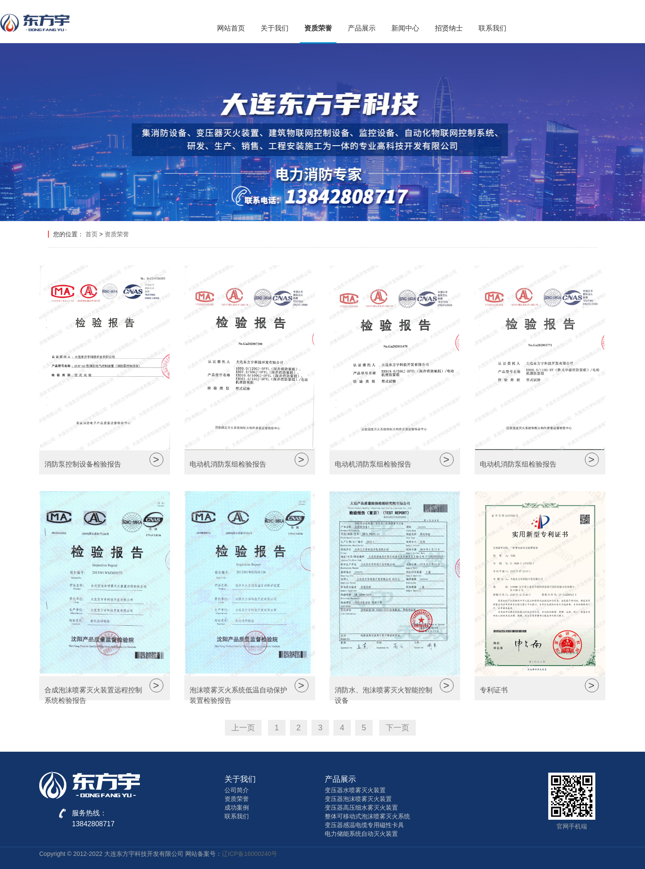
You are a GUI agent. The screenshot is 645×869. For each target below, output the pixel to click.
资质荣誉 (318, 28)
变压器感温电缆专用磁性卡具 (364, 824)
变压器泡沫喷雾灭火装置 (358, 798)
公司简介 (236, 790)
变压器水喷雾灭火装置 (355, 790)
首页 (91, 234)
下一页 (397, 727)
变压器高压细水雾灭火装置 (361, 807)
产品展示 (362, 28)
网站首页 (231, 28)
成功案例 (236, 807)
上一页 (243, 727)
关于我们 (275, 28)
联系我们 (492, 28)
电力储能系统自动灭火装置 (361, 833)
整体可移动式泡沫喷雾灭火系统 (367, 816)
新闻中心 (405, 28)
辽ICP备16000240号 (250, 853)
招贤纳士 (449, 28)
